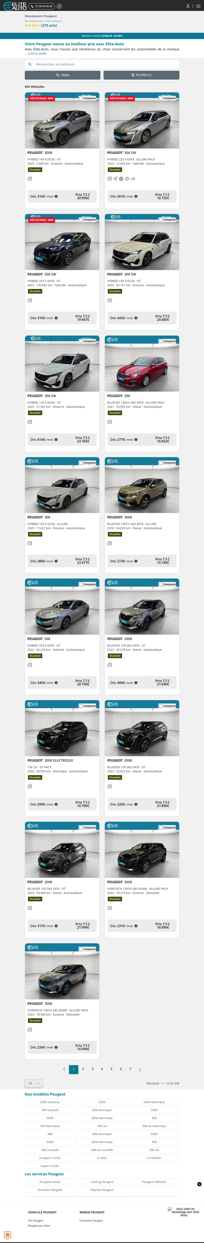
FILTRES (141, 75)
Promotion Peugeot (91, 1220)
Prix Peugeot (35, 1220)
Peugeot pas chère (39, 1225)
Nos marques (54, 21)
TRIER (62, 75)
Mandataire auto (34, 21)
